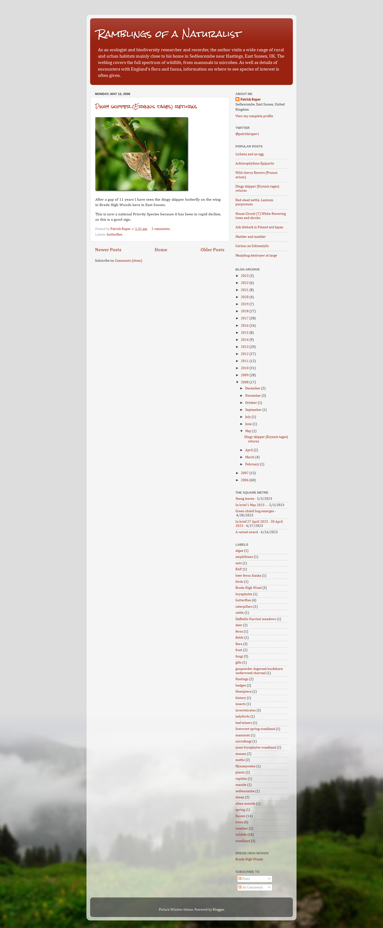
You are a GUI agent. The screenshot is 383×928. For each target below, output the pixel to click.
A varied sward (246, 532)
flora (238, 644)
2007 (245, 473)
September (253, 410)
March (250, 457)
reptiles (241, 779)
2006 (245, 480)
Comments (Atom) (128, 260)
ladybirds (242, 716)
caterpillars (244, 606)
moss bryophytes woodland (255, 747)
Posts (244, 879)
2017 (245, 318)
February (252, 464)
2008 (245, 382)
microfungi (243, 741)
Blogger (218, 909)
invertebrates (245, 710)
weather (241, 828)
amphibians (244, 557)
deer (238, 625)
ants (238, 563)
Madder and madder (250, 237)
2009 (245, 375)
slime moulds (245, 803)
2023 (245, 276)
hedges (240, 685)
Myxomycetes (245, 766)
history (240, 698)
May (248, 431)
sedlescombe (245, 791)
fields (239, 637)
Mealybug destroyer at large (256, 255)
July (248, 417)
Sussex (240, 816)
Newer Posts (108, 249)
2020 (245, 297)
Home (161, 249)
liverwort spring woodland (255, 729)
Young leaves (244, 498)
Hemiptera (243, 691)
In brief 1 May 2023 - (250, 505)
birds (239, 582)
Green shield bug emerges (254, 511)
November (253, 395)
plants (240, 772)
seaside (240, 785)
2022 (245, 283)
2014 (245, 340)
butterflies (114, 234)
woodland (242, 841)
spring (240, 810)
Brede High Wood (248, 588)
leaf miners (243, 723)
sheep (239, 797)
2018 (245, 311)
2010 (245, 368)
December (253, 388)
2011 (245, 361)
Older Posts (212, 249)
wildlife (241, 834)
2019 (245, 304)
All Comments (250, 887)
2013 (245, 347)
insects (240, 704)
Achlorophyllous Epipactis (254, 163)
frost (238, 650)
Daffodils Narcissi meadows (255, 619)
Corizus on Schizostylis (252, 246)
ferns (239, 631)
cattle (239, 613)
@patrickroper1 (247, 134)
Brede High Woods (249, 859)
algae (239, 551)
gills (238, 662)
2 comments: (161, 229)
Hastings (241, 679)
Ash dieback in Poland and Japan (259, 227)
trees (239, 822)
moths (240, 760)
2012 (245, 354)
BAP (238, 569)
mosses (240, 754)
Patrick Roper (250, 99)
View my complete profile (254, 116)
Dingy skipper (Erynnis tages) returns (146, 106)
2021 (245, 290)
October (251, 403)
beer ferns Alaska (248, 575)
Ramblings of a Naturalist (169, 34)
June (249, 424)
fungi (239, 656)
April (249, 450)
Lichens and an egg (249, 154)
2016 (245, 325)
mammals (242, 735)
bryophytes (243, 594)
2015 (245, 332)
